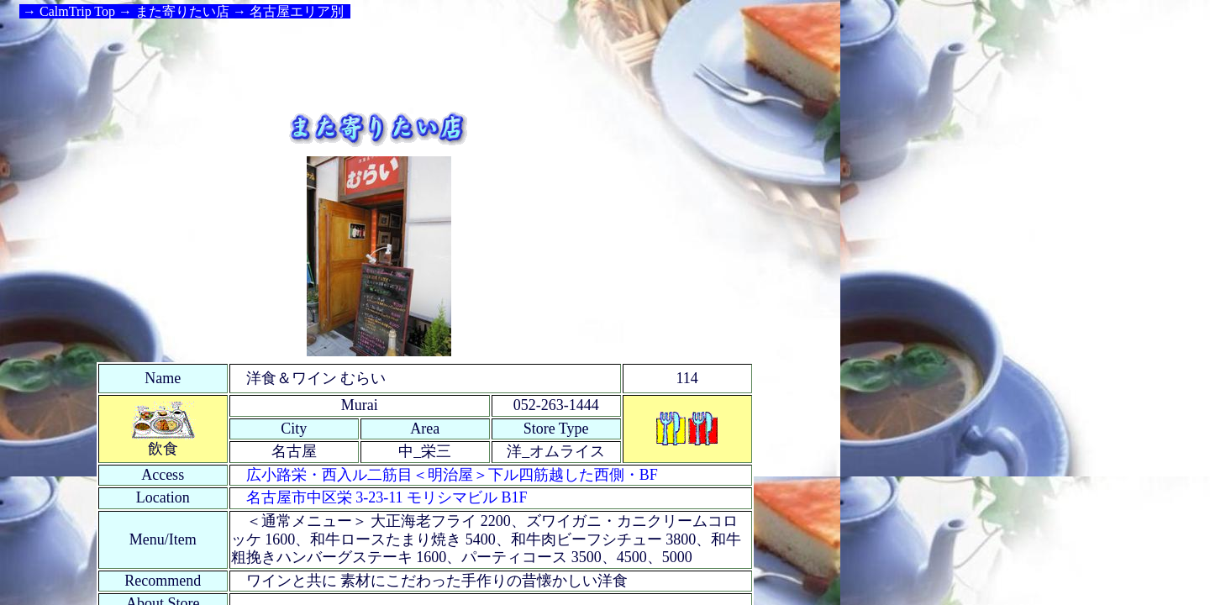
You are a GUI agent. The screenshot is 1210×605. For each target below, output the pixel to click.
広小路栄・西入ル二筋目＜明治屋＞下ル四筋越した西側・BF (452, 474)
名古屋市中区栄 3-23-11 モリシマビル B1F (387, 497)
